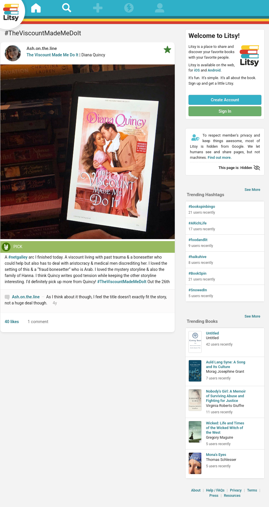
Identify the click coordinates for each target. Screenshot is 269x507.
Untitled (212, 333)
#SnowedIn (197, 290)
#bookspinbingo (201, 206)
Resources (232, 496)
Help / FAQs (215, 490)
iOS (197, 70)
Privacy (236, 490)
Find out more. (220, 157)
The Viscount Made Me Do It (52, 55)
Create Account (225, 99)
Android (214, 70)
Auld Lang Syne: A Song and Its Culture (225, 364)
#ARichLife (197, 223)
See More (252, 189)
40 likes (12, 321)
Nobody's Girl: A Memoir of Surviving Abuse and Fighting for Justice (226, 396)
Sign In (225, 111)
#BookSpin (197, 273)
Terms (252, 490)
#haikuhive (197, 257)
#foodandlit (197, 240)
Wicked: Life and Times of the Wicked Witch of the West (225, 428)
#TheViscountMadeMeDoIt (121, 281)
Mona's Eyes (216, 454)
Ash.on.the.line (42, 48)
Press (214, 496)
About (195, 490)
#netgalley (18, 257)
